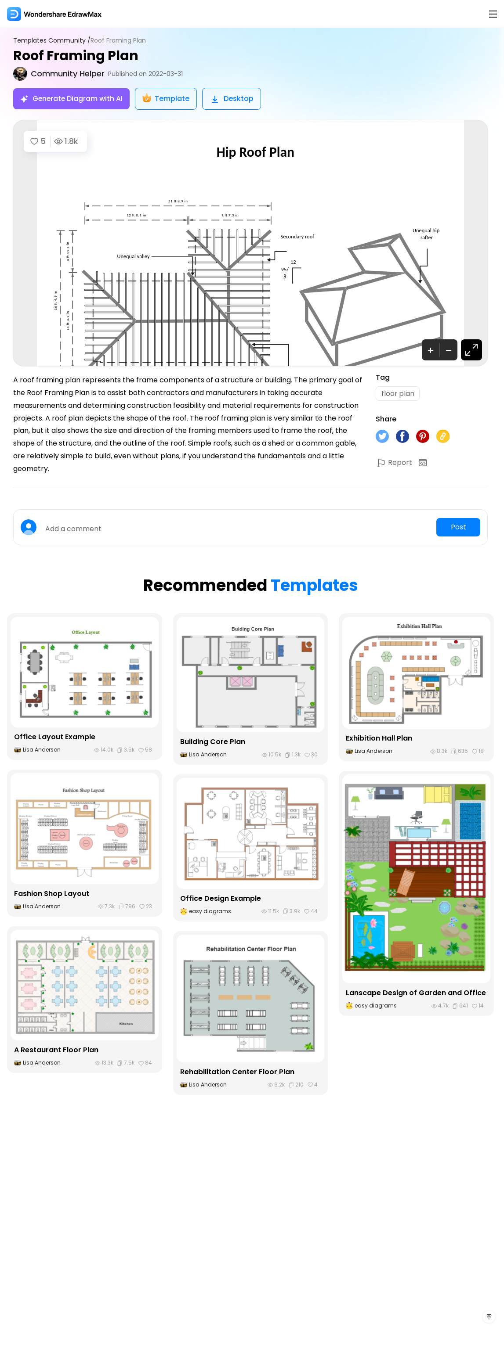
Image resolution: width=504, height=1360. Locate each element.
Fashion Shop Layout (51, 894)
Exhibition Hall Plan (379, 738)
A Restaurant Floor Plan (56, 1050)
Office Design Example (220, 898)
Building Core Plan (212, 742)
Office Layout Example (54, 737)
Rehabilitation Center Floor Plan (237, 1072)
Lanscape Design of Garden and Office (416, 993)
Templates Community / (52, 40)
